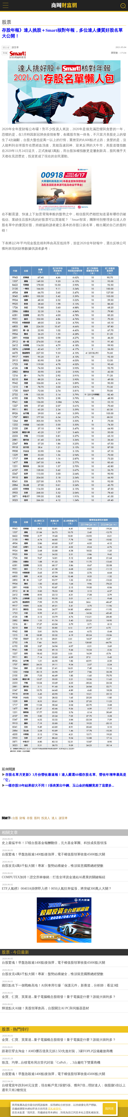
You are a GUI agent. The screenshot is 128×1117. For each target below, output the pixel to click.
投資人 (45, 818)
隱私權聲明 (54, 1108)
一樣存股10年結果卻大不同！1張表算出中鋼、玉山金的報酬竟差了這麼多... (59, 785)
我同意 (109, 1108)
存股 (30, 818)
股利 (37, 818)
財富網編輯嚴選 (17, 55)
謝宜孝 (63, 818)
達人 (54, 818)
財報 (22, 818)
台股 (15, 818)
